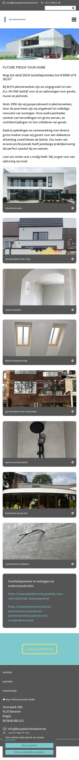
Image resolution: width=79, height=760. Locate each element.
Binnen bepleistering (16, 360)
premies (8, 681)
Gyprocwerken (13, 309)
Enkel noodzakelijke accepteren (29, 752)
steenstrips (10, 690)
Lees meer (10, 740)
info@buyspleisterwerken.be (20, 2)
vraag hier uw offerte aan (39, 649)
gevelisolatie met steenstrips (21, 411)
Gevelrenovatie (13, 208)
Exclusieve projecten (16, 513)
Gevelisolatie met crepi (17, 259)
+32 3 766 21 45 (50, 2)
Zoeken (73, 8)
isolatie (7, 672)
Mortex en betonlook (16, 462)
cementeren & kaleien (17, 564)
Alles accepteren (29, 745)
